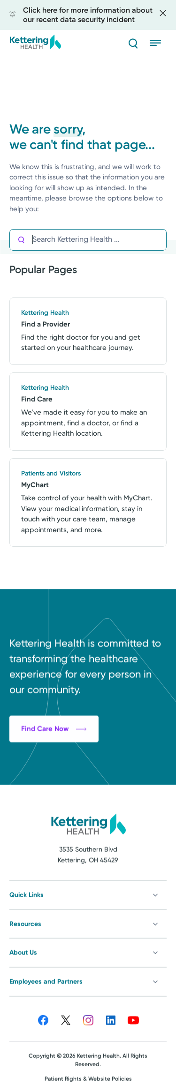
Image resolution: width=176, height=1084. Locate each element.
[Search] (132, 43)
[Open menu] (158, 43)
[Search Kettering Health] (99, 240)
